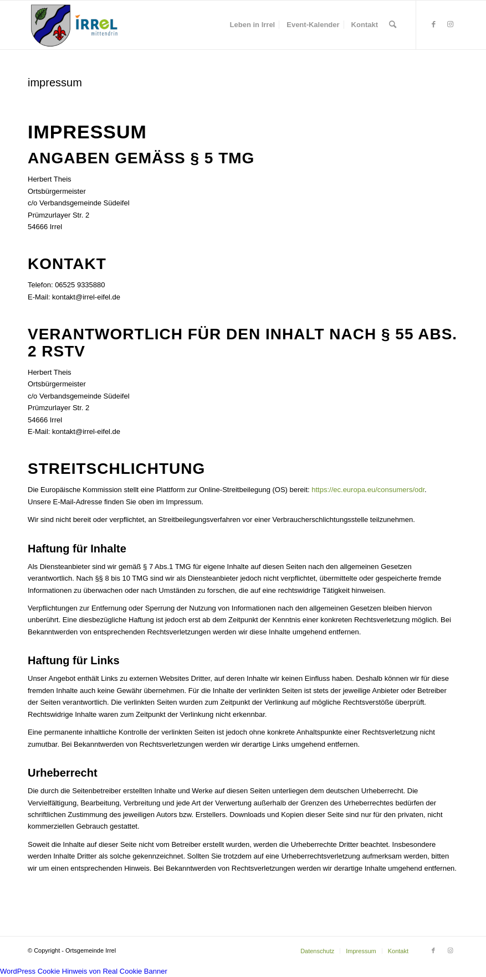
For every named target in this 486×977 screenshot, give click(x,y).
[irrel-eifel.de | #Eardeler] (76, 25)
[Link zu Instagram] (450, 24)
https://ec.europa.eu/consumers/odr (367, 489)
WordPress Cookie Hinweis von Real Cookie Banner (83, 971)
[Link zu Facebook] (433, 24)
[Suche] (392, 25)
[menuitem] (252, 25)
